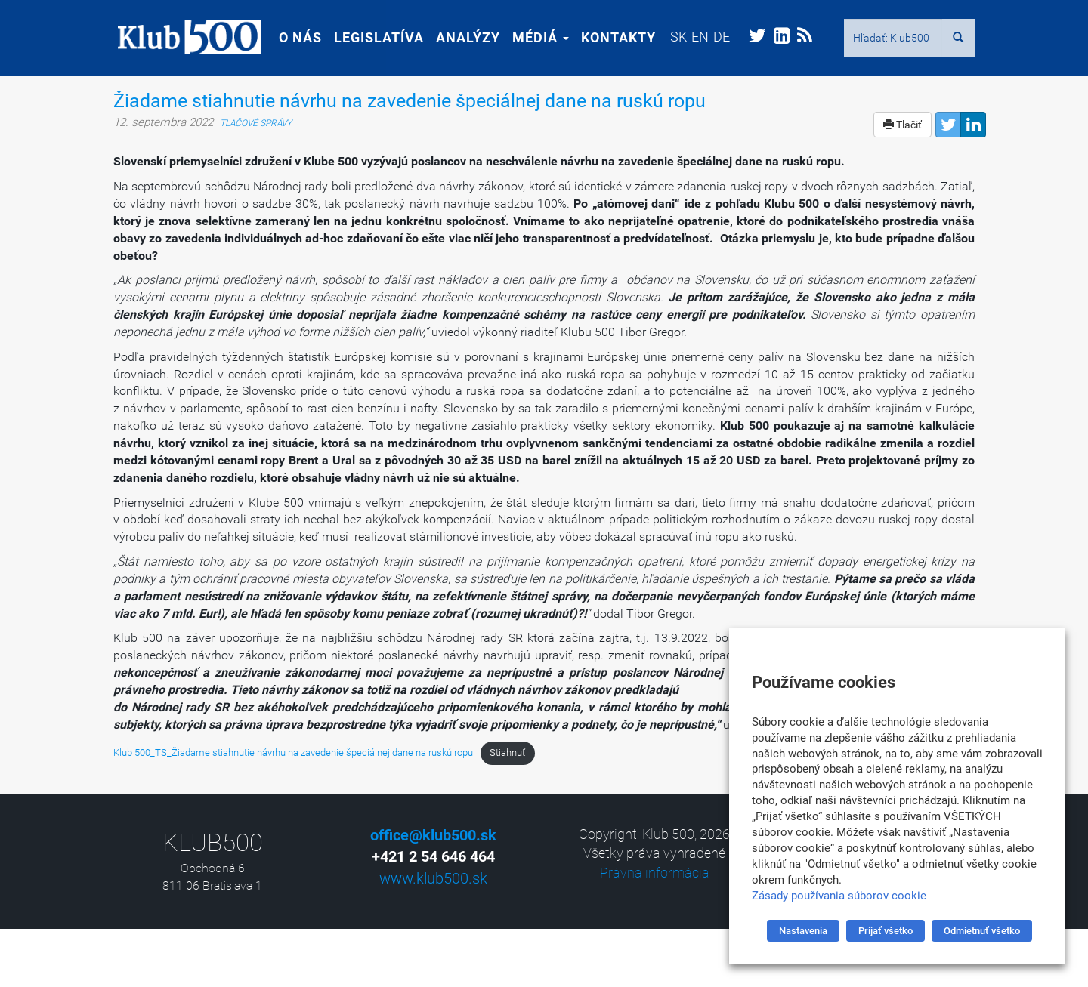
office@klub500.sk (433, 835)
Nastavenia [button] (803, 930)
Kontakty (613, 37)
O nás (295, 37)
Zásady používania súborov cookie (839, 895)
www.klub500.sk (433, 878)
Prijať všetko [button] (885, 930)
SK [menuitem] (674, 37)
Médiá (536, 37)
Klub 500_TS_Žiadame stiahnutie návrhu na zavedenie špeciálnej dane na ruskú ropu (293, 752)
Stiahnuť (507, 752)
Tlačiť (902, 125)
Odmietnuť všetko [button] (982, 930)
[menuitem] (674, 37)
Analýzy (463, 37)
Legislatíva (374, 37)
